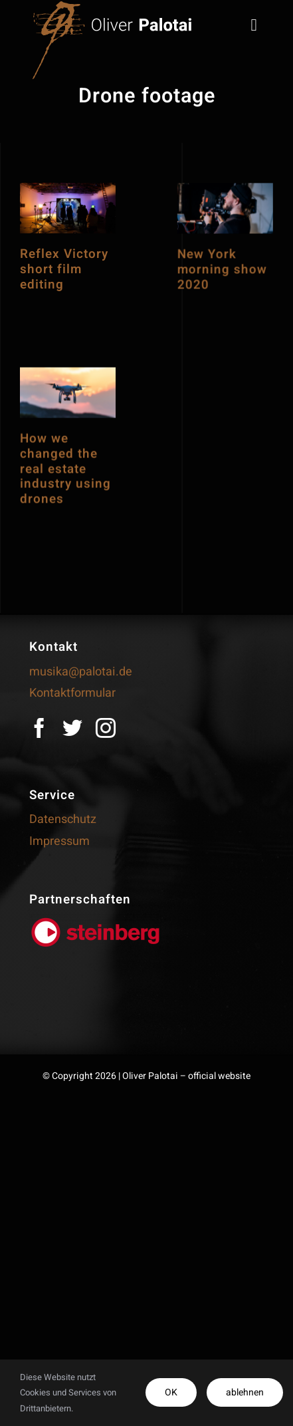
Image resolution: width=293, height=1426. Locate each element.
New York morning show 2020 (207, 292)
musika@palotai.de (80, 672)
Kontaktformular (72, 693)
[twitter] (72, 728)
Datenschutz (62, 819)
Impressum (59, 841)
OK (171, 1392)
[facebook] (39, 728)
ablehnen (245, 1392)
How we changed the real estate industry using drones (65, 497)
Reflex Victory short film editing (64, 269)
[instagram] (106, 728)
